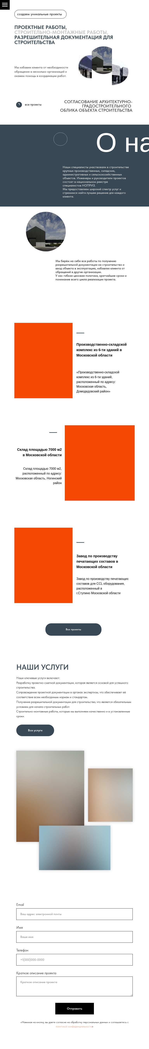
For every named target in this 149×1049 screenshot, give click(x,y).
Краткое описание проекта (36, 973)
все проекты (33, 104)
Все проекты (73, 629)
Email (20, 905)
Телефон (22, 950)
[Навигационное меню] (5, 5)
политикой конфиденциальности (74, 1026)
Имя (19, 927)
